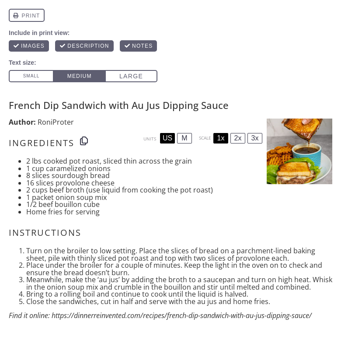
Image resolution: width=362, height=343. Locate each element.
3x (255, 138)
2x (238, 138)
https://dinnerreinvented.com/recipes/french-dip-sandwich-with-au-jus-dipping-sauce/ (182, 315)
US (167, 138)
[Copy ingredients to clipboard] (84, 141)
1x (221, 138)
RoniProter (56, 122)
